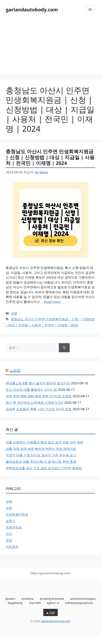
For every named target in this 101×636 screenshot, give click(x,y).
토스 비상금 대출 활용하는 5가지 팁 (31, 389)
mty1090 (35, 603)
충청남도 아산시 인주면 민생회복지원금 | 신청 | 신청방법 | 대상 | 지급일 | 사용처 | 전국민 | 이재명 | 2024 (50, 157)
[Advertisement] (50, 47)
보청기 (10, 521)
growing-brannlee (52, 598)
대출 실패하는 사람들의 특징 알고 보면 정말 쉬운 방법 (44, 442)
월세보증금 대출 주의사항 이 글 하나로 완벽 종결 (41, 461)
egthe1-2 (53, 603)
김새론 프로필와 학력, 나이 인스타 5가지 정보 (39, 409)
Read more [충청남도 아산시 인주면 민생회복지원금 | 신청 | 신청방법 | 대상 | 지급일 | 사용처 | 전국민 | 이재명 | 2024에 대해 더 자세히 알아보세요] (52, 301)
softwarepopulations (79, 603)
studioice (27, 598)
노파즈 (15, 370)
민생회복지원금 (17, 514)
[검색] (64, 347)
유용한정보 (14, 527)
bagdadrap (15, 603)
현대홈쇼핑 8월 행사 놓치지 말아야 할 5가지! (38, 383)
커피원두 (12, 546)
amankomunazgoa (82, 598)
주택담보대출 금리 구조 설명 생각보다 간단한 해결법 (44, 468)
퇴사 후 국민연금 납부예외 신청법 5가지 (34, 402)
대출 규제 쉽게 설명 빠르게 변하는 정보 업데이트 (41, 448)
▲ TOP (50, 612)
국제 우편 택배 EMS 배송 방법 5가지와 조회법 (39, 396)
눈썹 (9, 508)
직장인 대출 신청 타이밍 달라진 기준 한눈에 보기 (41, 455)
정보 (9, 540)
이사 (9, 534)
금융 (14, 313)
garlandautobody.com (32, 9)
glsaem (10, 598)
